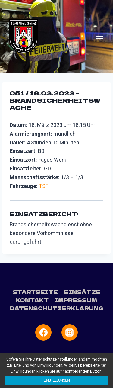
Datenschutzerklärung (56, 308)
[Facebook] (43, 332)
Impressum (76, 300)
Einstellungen (56, 380)
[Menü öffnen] (99, 36)
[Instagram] (69, 332)
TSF (43, 186)
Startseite (35, 292)
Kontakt (32, 300)
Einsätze (82, 292)
